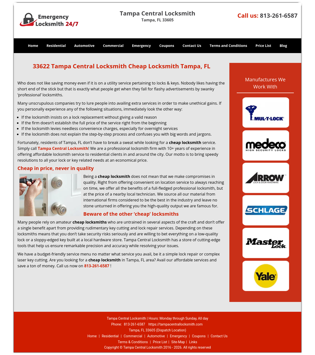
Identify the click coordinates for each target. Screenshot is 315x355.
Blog (283, 45)
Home (33, 45)
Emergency (141, 45)
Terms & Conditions (133, 342)
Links (193, 342)
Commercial (113, 45)
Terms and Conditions (228, 45)
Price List (263, 45)
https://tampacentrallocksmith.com (175, 324)
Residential (56, 45)
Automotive (84, 45)
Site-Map (178, 342)
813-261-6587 (279, 15)
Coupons (166, 45)
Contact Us (192, 45)
